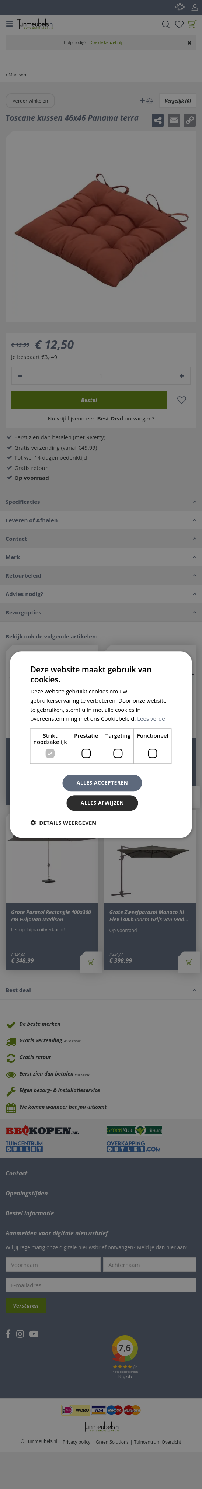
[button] (63, 822)
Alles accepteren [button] (102, 782)
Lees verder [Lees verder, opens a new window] (152, 719)
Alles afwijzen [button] (102, 802)
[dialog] (101, 744)
